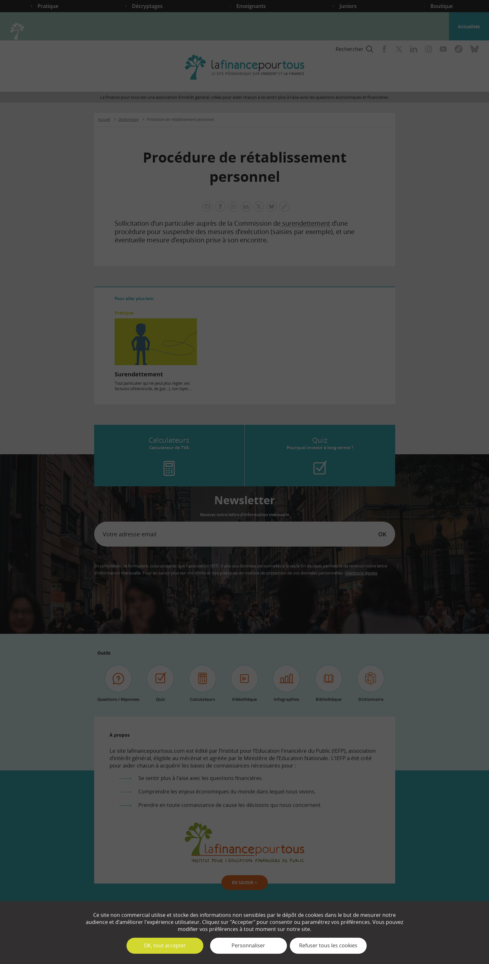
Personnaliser (248, 945)
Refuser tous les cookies (328, 945)
